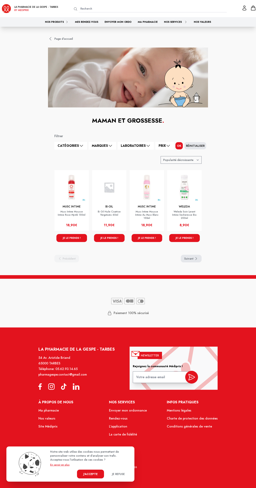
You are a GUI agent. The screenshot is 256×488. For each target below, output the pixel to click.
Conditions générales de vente (187, 427)
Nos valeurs (202, 22)
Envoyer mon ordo (118, 22)
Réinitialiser (195, 146)
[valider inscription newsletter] (189, 378)
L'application (118, 427)
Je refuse (118, 474)
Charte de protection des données (190, 420)
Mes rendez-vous (86, 22)
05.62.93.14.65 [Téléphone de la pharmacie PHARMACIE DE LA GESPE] (68, 372)
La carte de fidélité (123, 435)
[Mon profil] (244, 8)
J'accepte (90, 474)
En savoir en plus (60, 464)
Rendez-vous (118, 420)
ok (179, 146)
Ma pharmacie (148, 22)
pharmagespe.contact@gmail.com (64, 377)
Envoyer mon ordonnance (128, 412)
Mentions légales (177, 412)
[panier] (253, 8)
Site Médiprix (50, 427)
